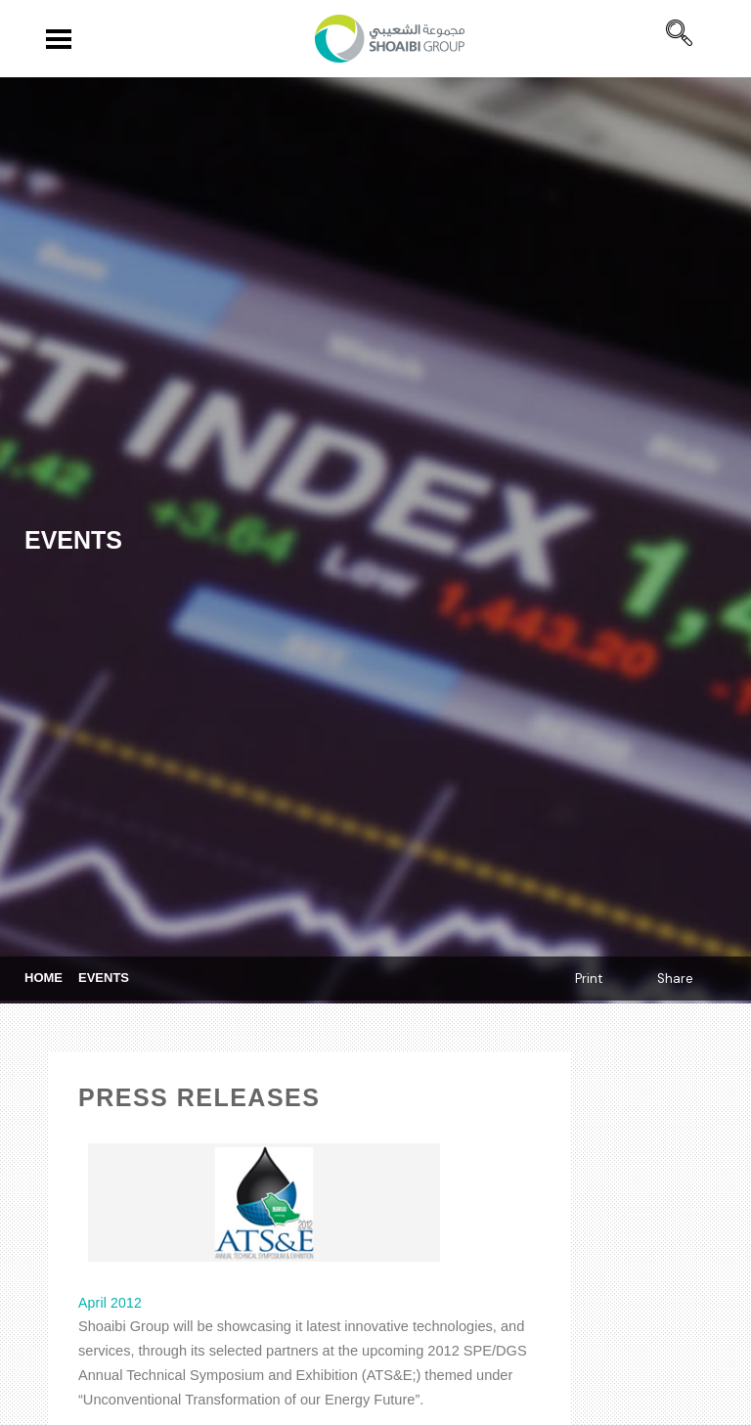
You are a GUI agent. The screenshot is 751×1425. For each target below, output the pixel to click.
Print (588, 978)
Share (675, 978)
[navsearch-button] (679, 26)
